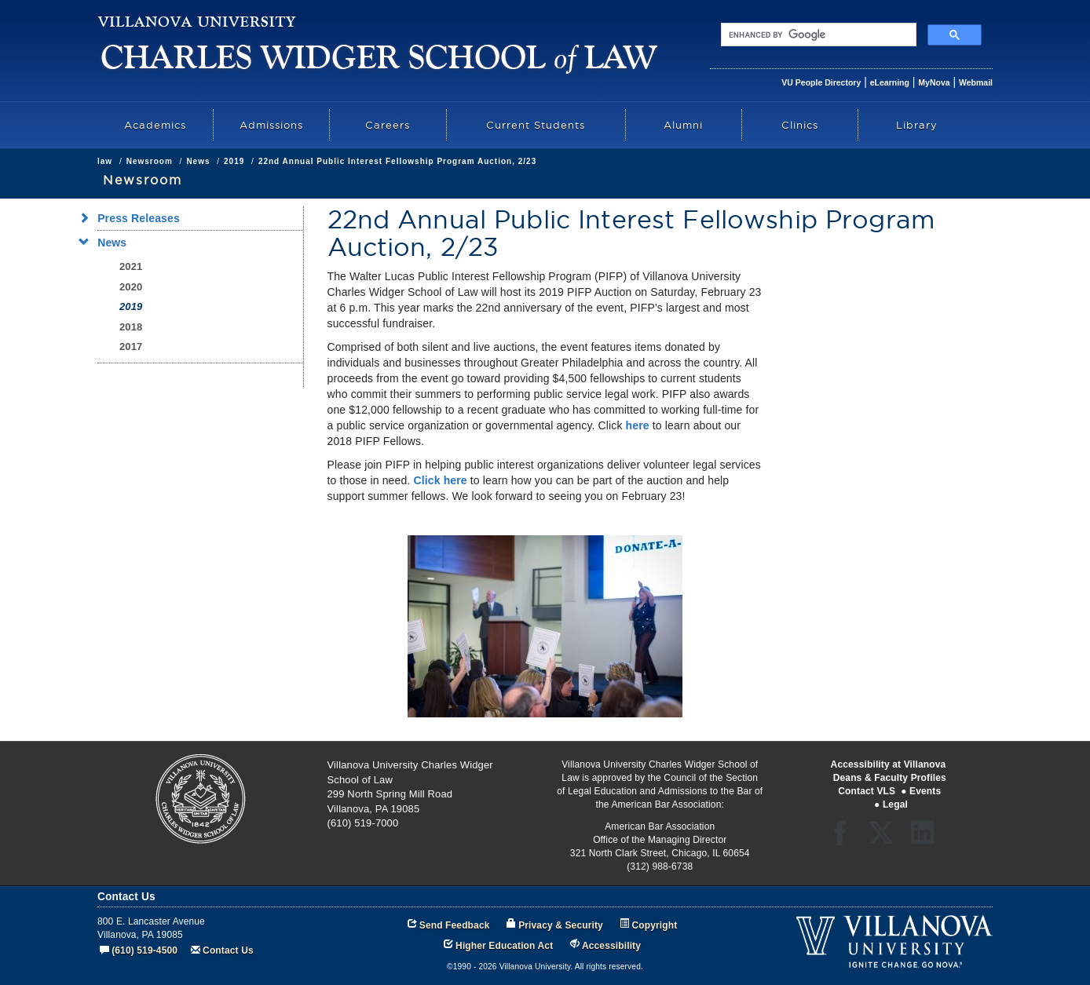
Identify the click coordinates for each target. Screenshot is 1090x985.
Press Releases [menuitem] (134, 218)
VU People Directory (821, 82)
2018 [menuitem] (130, 327)
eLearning (889, 82)
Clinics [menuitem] (799, 124)
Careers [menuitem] (387, 124)
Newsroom (149, 161)
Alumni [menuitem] (683, 124)
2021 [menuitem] (130, 266)
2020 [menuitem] (130, 287)
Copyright (655, 925)
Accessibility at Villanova (888, 764)
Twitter (886, 837)
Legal (895, 804)
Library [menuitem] (917, 124)
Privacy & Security (560, 925)
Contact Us (228, 950)
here (637, 425)
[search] (817, 34)
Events (925, 791)
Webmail (976, 82)
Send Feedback (454, 925)
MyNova (933, 82)
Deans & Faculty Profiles (889, 777)
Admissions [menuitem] (271, 124)
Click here (439, 480)
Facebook (844, 837)
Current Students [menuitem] (535, 124)
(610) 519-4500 (144, 950)
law (104, 161)
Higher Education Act (504, 945)
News (198, 161)
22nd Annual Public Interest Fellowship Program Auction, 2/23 (397, 161)
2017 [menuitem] (130, 346)
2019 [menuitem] (130, 306)
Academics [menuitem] (155, 124)
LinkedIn (928, 837)
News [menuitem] (107, 242)
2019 (234, 161)
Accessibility (611, 945)
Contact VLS (866, 791)
